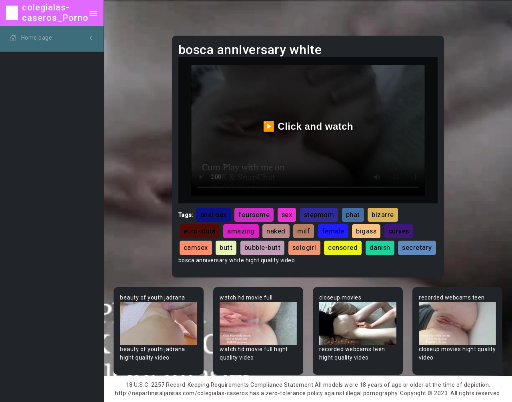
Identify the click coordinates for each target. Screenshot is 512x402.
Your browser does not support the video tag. (158, 324)
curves (398, 231)
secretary (417, 247)
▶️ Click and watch (308, 126)
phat (353, 215)
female (333, 231)
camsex (196, 247)
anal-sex (213, 215)
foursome (254, 215)
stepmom (319, 215)
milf (303, 231)
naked (276, 231)
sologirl (304, 247)
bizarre (383, 215)
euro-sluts (200, 231)
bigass (366, 231)
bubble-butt (262, 247)
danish (380, 247)
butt (226, 247)
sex (287, 215)
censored (343, 247)
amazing (241, 231)
